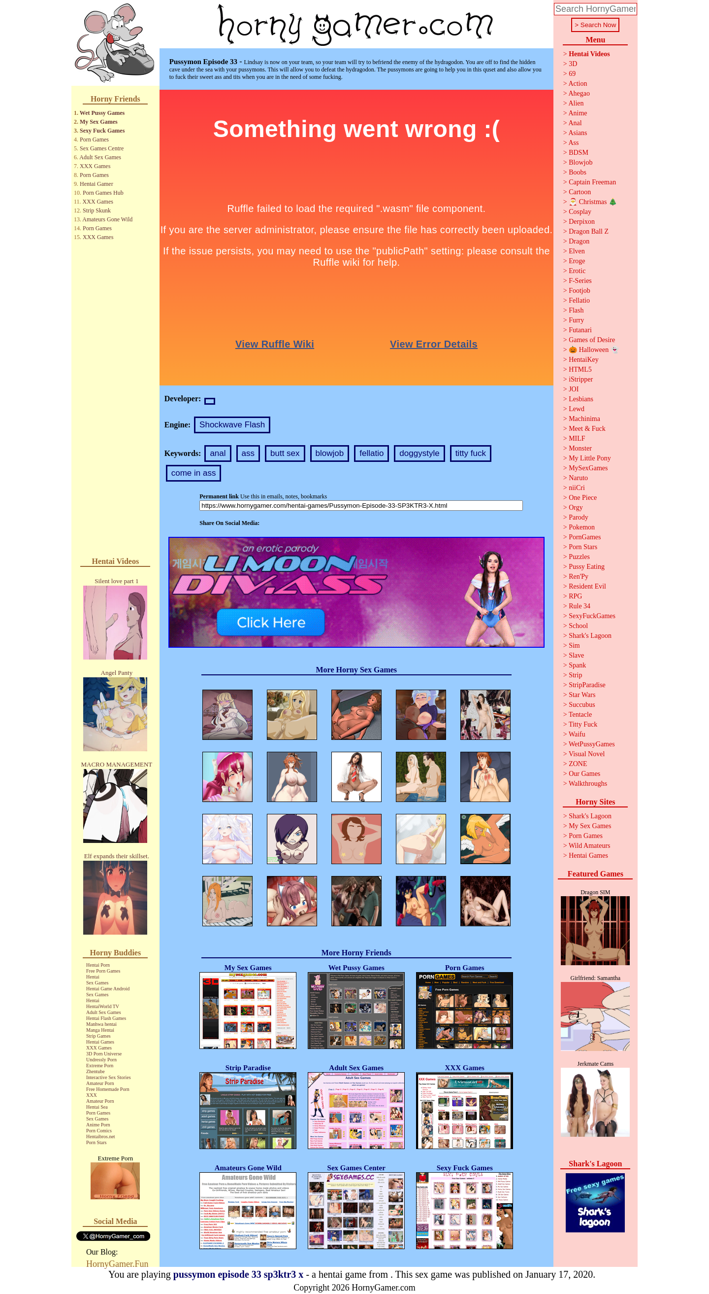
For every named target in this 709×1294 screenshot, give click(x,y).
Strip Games (98, 1036)
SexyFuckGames (592, 616)
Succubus (582, 704)
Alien (575, 103)
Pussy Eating (587, 566)
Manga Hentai (100, 1030)
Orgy (576, 507)
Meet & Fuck (587, 428)
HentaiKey (584, 359)
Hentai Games (100, 1042)
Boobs (577, 172)
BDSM (578, 152)
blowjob (330, 453)
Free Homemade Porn (107, 1089)
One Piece (583, 497)
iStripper (581, 379)
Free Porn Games (103, 971)
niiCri (577, 487)
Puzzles (579, 556)
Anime (577, 113)
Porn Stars (96, 1142)
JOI (574, 389)
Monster (580, 448)
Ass (573, 142)
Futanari (580, 330)
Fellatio (579, 300)
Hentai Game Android (107, 988)
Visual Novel (587, 754)
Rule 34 (579, 606)
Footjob (579, 290)
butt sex (285, 453)
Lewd (576, 409)
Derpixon (582, 221)
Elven (577, 251)
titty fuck (470, 453)
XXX (91, 1095)
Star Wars (582, 695)
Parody (578, 517)
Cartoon (580, 192)
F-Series (580, 280)
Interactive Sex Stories (108, 1077)
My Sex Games (99, 121)
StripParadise (587, 685)
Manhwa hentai (101, 1024)
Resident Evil (587, 586)
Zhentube (95, 1071)
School (578, 626)
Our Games (584, 773)
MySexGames (588, 468)
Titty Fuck (583, 724)
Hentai (92, 976)
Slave (576, 655)
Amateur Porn (100, 1083)
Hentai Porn (98, 965)
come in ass (193, 473)
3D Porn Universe (104, 1053)
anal (218, 453)
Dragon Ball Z (589, 231)
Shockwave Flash (232, 424)
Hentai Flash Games (106, 1018)
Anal (574, 123)
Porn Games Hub (103, 192)
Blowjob (580, 162)
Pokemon (582, 527)
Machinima (584, 418)
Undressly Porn (101, 1059)
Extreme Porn (99, 1065)
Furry (576, 320)
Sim (574, 645)
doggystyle (419, 453)
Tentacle (580, 714)
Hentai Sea (97, 1107)
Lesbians (581, 399)
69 (572, 73)
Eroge (577, 261)
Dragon (579, 241)
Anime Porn (98, 1124)
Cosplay (580, 211)
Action (577, 83)
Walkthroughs (588, 783)
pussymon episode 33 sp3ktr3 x (238, 1274)
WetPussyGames (592, 744)
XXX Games (95, 166)
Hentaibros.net (100, 1136)
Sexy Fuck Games (102, 130)
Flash (576, 310)
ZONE (578, 764)
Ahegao (579, 93)
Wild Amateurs (590, 845)
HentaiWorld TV (102, 1006)
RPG (575, 596)
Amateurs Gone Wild (107, 219)
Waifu (577, 734)
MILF (577, 438)
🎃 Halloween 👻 (594, 349)
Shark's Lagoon (590, 635)
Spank (577, 665)
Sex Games (97, 982)
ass (248, 453)
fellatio (371, 453)
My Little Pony (590, 458)
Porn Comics (99, 1130)
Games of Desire (592, 340)
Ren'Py (578, 576)
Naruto (578, 478)
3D (573, 64)
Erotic (577, 271)
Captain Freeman (592, 182)
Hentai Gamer (96, 183)
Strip (575, 675)
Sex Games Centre (102, 148)
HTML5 (580, 369)
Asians (577, 133)
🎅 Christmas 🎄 (593, 202)
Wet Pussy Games (102, 112)
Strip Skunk (97, 210)
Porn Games (94, 139)
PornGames (585, 537)
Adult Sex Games (100, 157)
